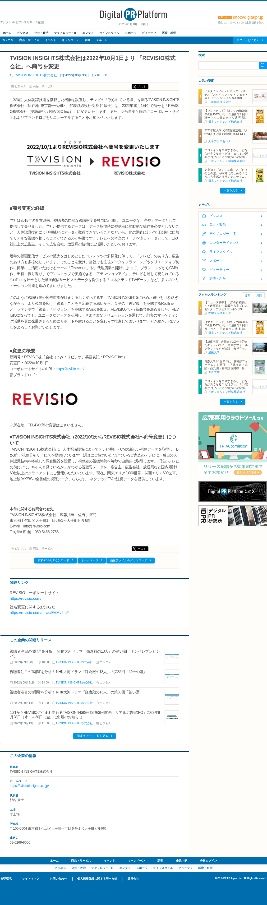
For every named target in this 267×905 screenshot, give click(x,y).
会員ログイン (208, 860)
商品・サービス (29, 40)
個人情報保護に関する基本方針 (97, 878)
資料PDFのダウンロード (53, 560)
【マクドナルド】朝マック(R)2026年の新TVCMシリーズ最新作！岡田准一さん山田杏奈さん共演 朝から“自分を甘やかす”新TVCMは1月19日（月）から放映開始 (226, 117)
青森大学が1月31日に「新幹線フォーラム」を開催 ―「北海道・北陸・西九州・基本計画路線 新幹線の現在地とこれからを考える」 (226, 366)
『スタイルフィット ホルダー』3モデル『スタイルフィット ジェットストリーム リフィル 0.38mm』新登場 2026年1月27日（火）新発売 (226, 96)
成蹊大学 (214, 352)
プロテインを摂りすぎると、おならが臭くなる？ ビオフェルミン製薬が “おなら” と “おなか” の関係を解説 (226, 155)
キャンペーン (70, 40)
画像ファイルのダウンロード (128, 560)
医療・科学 (169, 33)
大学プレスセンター (221, 141)
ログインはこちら (248, 40)
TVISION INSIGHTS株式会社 (35, 75)
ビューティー (219, 270)
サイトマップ (30, 878)
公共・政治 (41, 33)
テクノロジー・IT (65, 33)
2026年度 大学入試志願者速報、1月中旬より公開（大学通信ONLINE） (226, 132)
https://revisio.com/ (70, 369)
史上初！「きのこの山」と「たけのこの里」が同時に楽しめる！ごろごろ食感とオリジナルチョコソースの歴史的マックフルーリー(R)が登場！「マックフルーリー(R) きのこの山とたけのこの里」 (226, 178)
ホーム (7, 33)
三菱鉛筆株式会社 (219, 102)
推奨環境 (6, 878)
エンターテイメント (224, 243)
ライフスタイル (109, 33)
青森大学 (214, 372)
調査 (87, 40)
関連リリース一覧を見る (92, 736)
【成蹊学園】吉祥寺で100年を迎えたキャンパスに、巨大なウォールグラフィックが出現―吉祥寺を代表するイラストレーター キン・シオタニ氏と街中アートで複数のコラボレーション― (226, 350)
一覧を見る (231, 190)
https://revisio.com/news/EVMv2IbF (39, 613)
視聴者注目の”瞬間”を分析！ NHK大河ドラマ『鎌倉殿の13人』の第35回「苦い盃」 (76, 692)
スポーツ (130, 33)
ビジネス (22, 33)
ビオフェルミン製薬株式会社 (226, 161)
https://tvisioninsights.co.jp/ (29, 786)
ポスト (142, 86)
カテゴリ (8, 40)
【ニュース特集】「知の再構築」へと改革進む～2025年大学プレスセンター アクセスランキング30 (226, 306)
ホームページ (89, 560)
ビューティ (149, 33)
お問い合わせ (58, 878)
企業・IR (101, 40)
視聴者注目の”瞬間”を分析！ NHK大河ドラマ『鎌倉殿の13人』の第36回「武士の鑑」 (78, 672)
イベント (50, 40)
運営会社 (133, 878)
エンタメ (88, 33)
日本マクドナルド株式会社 (225, 121)
